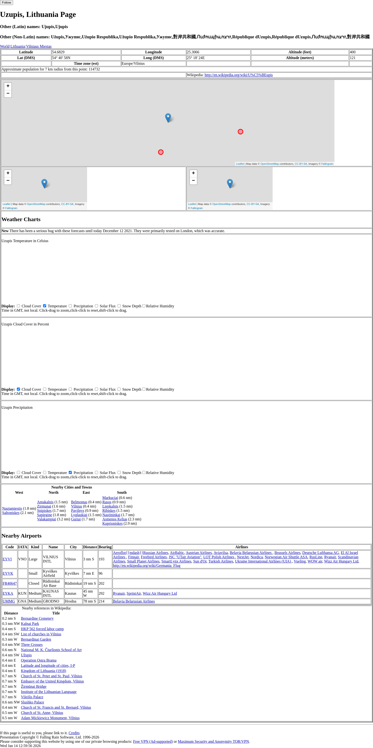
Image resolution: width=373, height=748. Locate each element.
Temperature (57, 306)
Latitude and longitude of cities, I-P (48, 665)
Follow (6, 2)
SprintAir (134, 593)
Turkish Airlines (220, 561)
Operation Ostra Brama (38, 660)
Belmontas (79, 502)
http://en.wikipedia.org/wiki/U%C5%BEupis (239, 75)
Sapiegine (44, 515)
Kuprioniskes (112, 523)
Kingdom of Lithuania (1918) (43, 671)
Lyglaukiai (79, 515)
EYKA (8, 593)
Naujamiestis (12, 508)
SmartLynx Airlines (176, 561)
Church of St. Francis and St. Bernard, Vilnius (56, 707)
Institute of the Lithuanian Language (49, 692)
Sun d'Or (199, 561)
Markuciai (110, 498)
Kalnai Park (30, 624)
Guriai (76, 519)
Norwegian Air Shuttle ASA (286, 557)
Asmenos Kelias (114, 519)
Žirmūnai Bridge (33, 686)
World (5, 46)
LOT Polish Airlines (219, 557)
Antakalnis (45, 502)
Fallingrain (327, 163)
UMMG (9, 601)
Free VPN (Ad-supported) (153, 741)
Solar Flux (108, 306)
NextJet (243, 557)
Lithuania (17, 46)
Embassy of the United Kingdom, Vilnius (52, 681)
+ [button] (8, 86)
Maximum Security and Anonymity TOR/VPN (213, 741)
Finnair (133, 557)
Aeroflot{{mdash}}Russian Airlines (140, 553)
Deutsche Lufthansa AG (320, 553)
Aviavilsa (221, 553)
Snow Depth (131, 306)
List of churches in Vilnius (41, 634)
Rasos (106, 502)
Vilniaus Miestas (39, 46)
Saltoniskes (11, 513)
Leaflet (240, 163)
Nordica (256, 557)
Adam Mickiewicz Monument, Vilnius (50, 718)
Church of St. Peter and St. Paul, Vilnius (51, 676)
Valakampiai (46, 519)
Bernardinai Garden (36, 639)
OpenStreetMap (269, 163)
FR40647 (10, 583)
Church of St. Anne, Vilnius (42, 713)
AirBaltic (177, 553)
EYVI (7, 559)
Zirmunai (44, 506)
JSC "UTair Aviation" (185, 557)
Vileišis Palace (32, 697)
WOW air (315, 561)
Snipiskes (44, 511)
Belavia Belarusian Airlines (251, 553)
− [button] (8, 93)
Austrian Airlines (199, 553)
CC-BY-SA (301, 163)
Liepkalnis (110, 506)
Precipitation (83, 306)
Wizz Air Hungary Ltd (341, 561)
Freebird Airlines (154, 557)
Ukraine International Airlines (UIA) (263, 561)
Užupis (26, 655)
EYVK (8, 573)
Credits (74, 733)
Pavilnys (77, 511)
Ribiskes (108, 511)
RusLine (315, 557)
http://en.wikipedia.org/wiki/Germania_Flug (146, 565)
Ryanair (330, 557)
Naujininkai (111, 515)
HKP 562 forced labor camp (42, 629)
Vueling (300, 561)
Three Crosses (32, 645)
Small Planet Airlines (143, 561)
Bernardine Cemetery (37, 618)
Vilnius (76, 506)
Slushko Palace (32, 702)
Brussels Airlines (287, 553)
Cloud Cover (31, 306)
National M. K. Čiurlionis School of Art (51, 650)
